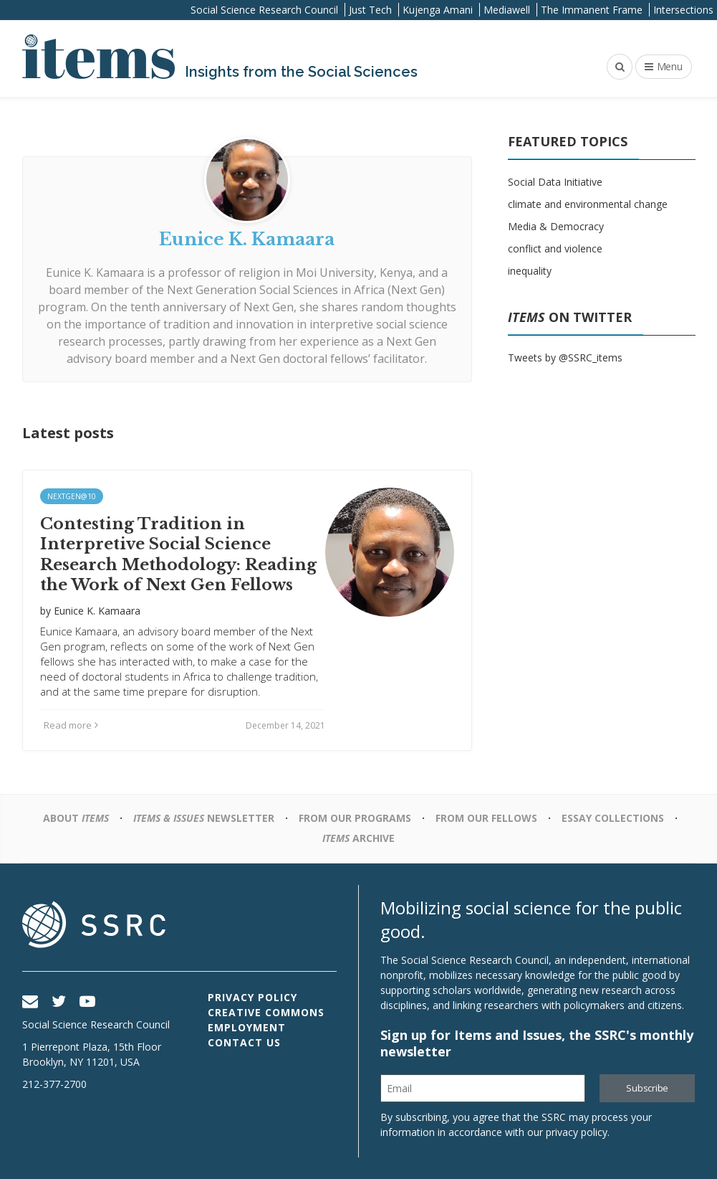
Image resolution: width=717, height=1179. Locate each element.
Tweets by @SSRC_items (565, 357)
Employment (247, 1027)
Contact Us (244, 1042)
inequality (530, 271)
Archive (358, 838)
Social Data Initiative (555, 182)
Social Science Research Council (264, 9)
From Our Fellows (486, 818)
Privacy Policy (252, 997)
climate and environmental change (588, 204)
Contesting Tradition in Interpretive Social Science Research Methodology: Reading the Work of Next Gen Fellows (178, 554)
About (76, 818)
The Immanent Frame (592, 9)
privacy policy (576, 1132)
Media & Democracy (556, 226)
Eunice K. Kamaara (95, 272)
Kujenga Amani (438, 9)
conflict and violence (555, 248)
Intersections (683, 9)
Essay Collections (613, 818)
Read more (71, 725)
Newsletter (203, 818)
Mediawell (506, 9)
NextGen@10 (71, 496)
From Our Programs (355, 818)
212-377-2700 (54, 1084)
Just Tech (370, 9)
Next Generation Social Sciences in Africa (276, 290)
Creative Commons (266, 1012)
